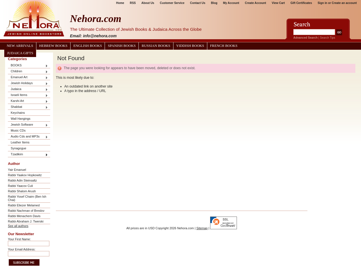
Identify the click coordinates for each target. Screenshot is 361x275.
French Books (223, 46)
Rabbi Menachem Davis (24, 216)
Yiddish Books (190, 46)
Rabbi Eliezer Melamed (23, 205)
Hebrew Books (53, 46)
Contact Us (197, 3)
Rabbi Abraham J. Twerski (25, 221)
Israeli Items (28, 95)
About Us (147, 3)
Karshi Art (28, 101)
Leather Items (20, 142)
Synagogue (18, 148)
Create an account (344, 3)
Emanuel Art (28, 77)
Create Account (255, 3)
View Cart (278, 3)
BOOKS (28, 66)
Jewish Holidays (28, 83)
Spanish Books (122, 46)
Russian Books (156, 46)
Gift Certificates (301, 3)
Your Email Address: (22, 249)
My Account (231, 3)
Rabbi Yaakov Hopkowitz (25, 175)
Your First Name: (19, 239)
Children (28, 71)
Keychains (18, 112)
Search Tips (327, 37)
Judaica (28, 89)
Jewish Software (28, 125)
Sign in (322, 3)
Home (120, 3)
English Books (87, 46)
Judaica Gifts (20, 53)
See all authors (18, 226)
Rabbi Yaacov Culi (20, 185)
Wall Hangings (20, 118)
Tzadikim (28, 154)
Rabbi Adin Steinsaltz (22, 180)
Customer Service (172, 3)
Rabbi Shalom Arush (22, 191)
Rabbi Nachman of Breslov (26, 210)
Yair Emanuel (17, 169)
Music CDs (18, 130)
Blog (214, 3)
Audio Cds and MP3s (28, 137)
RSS (133, 3)
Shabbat (28, 107)
